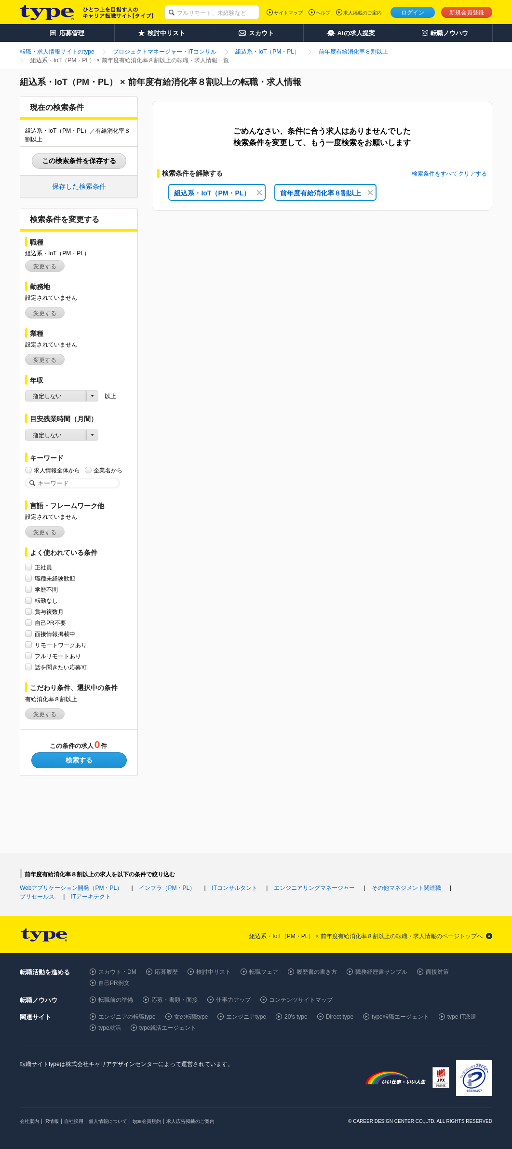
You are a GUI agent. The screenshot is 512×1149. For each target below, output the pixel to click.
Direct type (339, 1016)
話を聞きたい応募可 (61, 667)
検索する (79, 760)
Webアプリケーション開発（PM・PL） (71, 888)
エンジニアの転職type (127, 1016)
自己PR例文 (114, 983)
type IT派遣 (462, 1016)
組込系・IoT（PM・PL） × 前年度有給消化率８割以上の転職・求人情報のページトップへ (366, 936)
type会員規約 (147, 1121)
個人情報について (108, 1121)
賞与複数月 (49, 611)
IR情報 (51, 1121)
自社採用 (73, 1121)
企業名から (108, 470)
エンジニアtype (246, 1016)
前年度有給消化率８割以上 (326, 193)
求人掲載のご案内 (362, 12)
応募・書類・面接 (174, 1000)
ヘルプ (323, 12)
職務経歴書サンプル (381, 972)
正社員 (43, 567)
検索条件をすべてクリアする (449, 173)
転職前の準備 (115, 1000)
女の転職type (191, 1016)
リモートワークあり (61, 645)
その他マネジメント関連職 (406, 888)
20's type (296, 1016)
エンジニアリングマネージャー (314, 888)
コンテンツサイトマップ (301, 1000)
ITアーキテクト (91, 896)
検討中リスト (213, 972)
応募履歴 (166, 972)
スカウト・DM (117, 972)
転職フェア (263, 972)
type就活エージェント (168, 1027)
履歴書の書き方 (316, 972)
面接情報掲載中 (55, 633)
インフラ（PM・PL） (167, 888)
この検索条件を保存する (79, 161)
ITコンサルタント (234, 888)
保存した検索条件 (79, 186)
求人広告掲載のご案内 (190, 1121)
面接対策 (437, 972)
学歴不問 (46, 589)
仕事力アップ (233, 1000)
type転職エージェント (400, 1016)
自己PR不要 (50, 622)
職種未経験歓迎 (55, 578)
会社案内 (29, 1121)
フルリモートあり (58, 656)
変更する (44, 266)
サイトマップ (288, 12)
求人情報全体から (57, 470)
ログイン (412, 12)
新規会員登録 (466, 12)
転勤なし (46, 600)
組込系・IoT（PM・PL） (218, 193)
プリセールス (37, 896)
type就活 (109, 1027)
